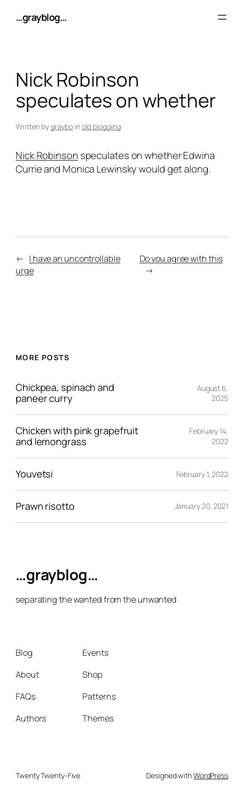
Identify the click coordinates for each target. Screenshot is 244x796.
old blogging (101, 126)
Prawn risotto (45, 506)
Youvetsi (34, 474)
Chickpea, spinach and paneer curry (65, 393)
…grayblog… (41, 17)
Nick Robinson (47, 155)
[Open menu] (222, 17)
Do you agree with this (181, 258)
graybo (62, 126)
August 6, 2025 (212, 393)
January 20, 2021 (201, 506)
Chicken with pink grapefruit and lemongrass (77, 436)
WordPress (210, 775)
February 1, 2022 (202, 474)
